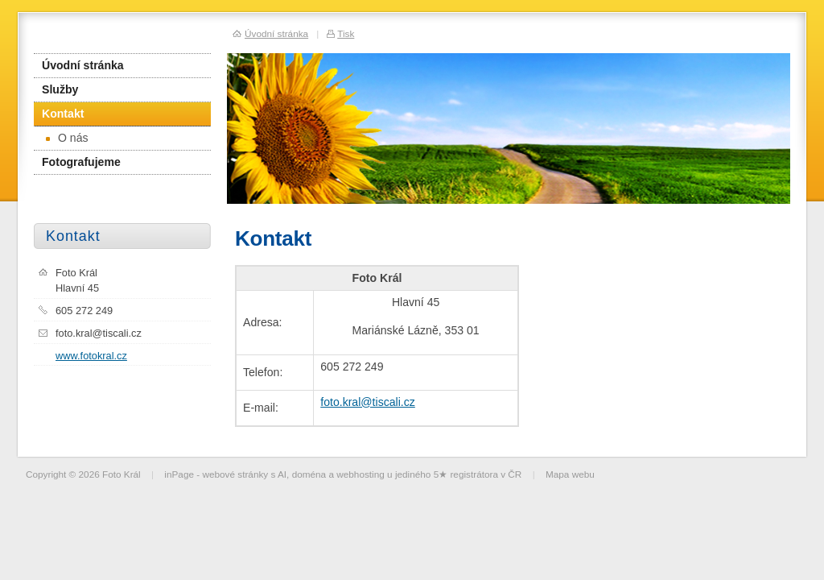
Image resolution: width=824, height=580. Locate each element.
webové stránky (235, 474)
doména (309, 474)
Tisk (345, 33)
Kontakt (63, 113)
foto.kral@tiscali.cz (367, 402)
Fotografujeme (81, 161)
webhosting (360, 474)
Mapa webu (570, 474)
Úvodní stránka (83, 65)
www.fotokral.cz (91, 356)
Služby (60, 89)
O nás (67, 137)
